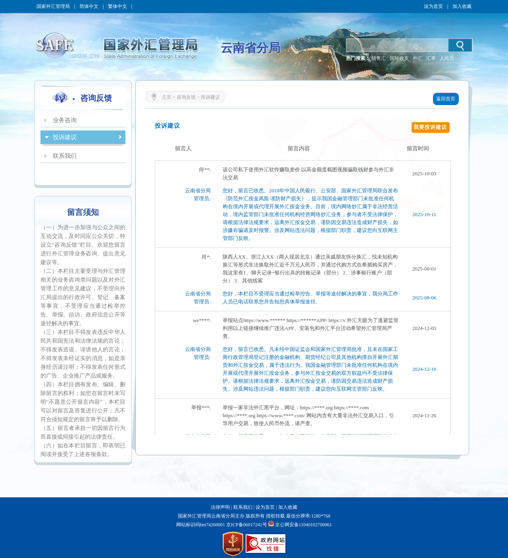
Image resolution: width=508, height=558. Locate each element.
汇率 (431, 58)
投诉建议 (210, 97)
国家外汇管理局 (53, 6)
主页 (166, 97)
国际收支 (399, 58)
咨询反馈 (186, 97)
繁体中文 (117, 6)
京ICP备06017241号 (246, 524)
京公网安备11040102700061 (303, 524)
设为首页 (433, 6)
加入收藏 (461, 6)
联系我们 (242, 507)
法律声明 (220, 507)
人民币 (447, 58)
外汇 (417, 58)
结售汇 (378, 58)
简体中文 (88, 6)
